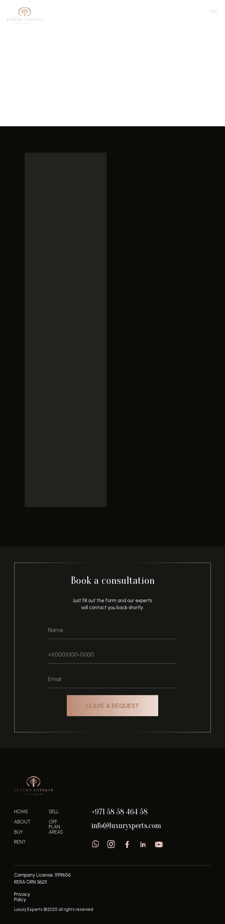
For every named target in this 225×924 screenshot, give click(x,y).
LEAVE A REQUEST (112, 705)
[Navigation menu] (213, 11)
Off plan (35, 105)
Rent (20, 842)
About (22, 822)
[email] (112, 679)
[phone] (112, 655)
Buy (18, 832)
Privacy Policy (22, 896)
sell (54, 811)
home (21, 811)
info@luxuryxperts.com (126, 825)
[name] (112, 630)
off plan (54, 824)
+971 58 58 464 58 (119, 811)
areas (56, 832)
